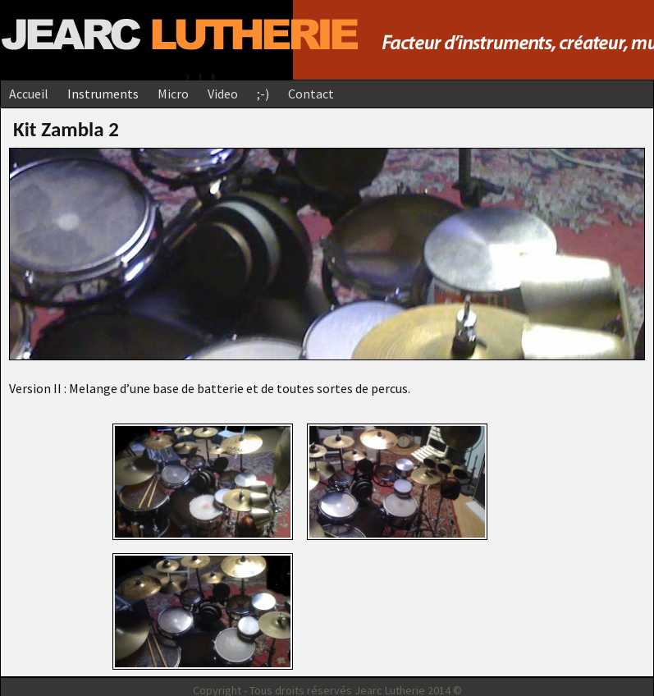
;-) (263, 93)
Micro (173, 93)
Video (223, 93)
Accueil (28, 93)
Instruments (103, 93)
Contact (311, 93)
